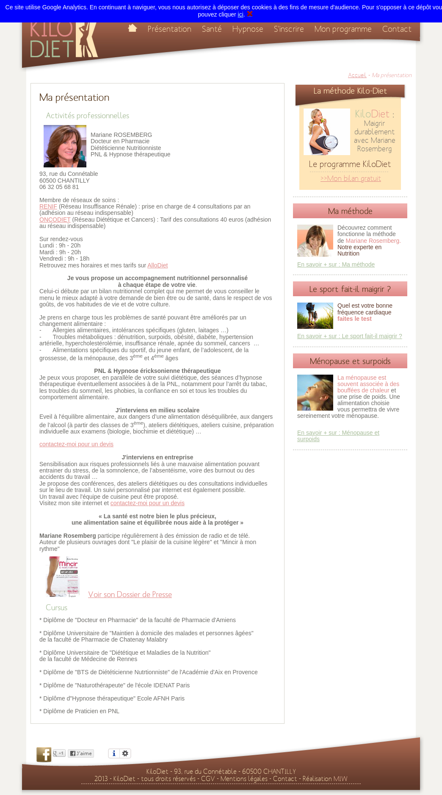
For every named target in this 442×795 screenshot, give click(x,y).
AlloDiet (157, 265)
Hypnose (247, 29)
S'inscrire (289, 29)
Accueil (357, 75)
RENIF (48, 206)
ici (240, 14)
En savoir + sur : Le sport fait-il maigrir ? (349, 336)
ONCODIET (55, 219)
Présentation (169, 29)
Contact (397, 29)
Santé (212, 29)
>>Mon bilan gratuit (350, 179)
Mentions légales (244, 779)
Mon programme (343, 29)
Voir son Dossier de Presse (130, 595)
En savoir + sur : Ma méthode (336, 264)
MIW (341, 779)
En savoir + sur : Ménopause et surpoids (338, 435)
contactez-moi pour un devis (76, 444)
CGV (208, 779)
